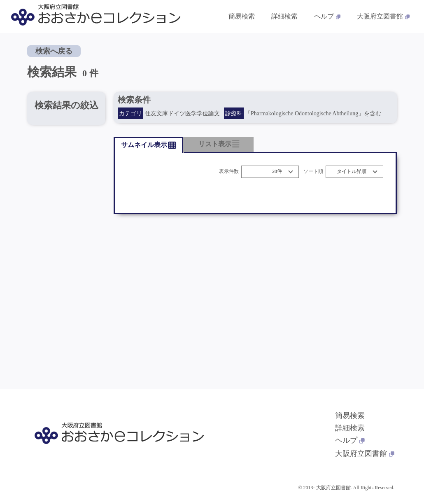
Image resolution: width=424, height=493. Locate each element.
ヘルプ (350, 440)
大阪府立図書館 (364, 453)
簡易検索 (350, 415)
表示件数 (229, 171)
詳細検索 (350, 428)
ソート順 (313, 171)
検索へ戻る (53, 51)
